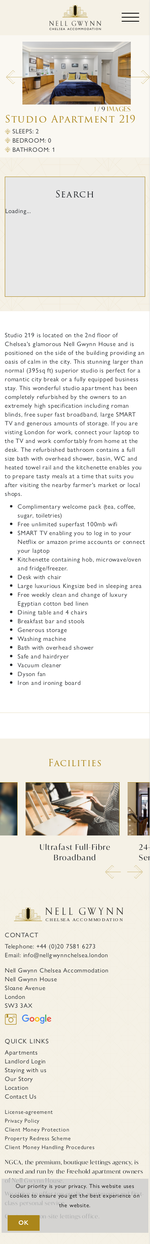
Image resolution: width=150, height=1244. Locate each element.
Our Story (19, 1078)
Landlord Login (25, 1061)
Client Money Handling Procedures (50, 1147)
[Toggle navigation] (130, 17)
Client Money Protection (37, 1129)
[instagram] (13, 1024)
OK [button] (23, 1222)
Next (122, 74)
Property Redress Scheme (38, 1138)
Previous (10, 74)
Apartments (21, 1052)
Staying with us (26, 1069)
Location (16, 1087)
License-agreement (29, 1111)
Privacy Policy (22, 1120)
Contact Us (21, 1096)
